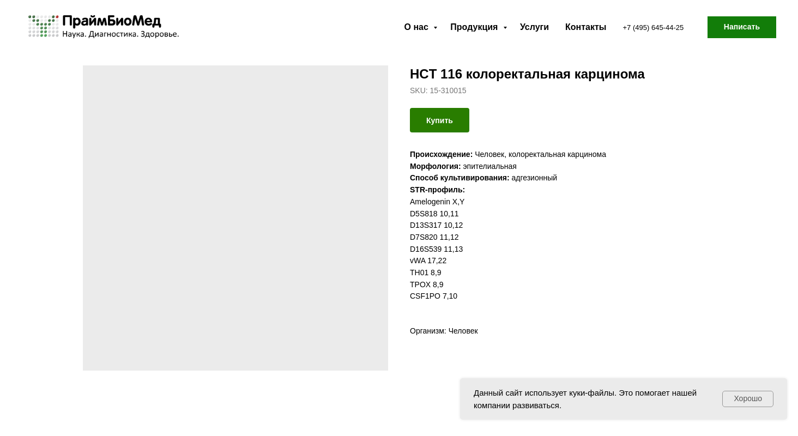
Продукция (475, 27)
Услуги (534, 27)
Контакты (585, 27)
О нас (417, 27)
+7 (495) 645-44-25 (653, 27)
